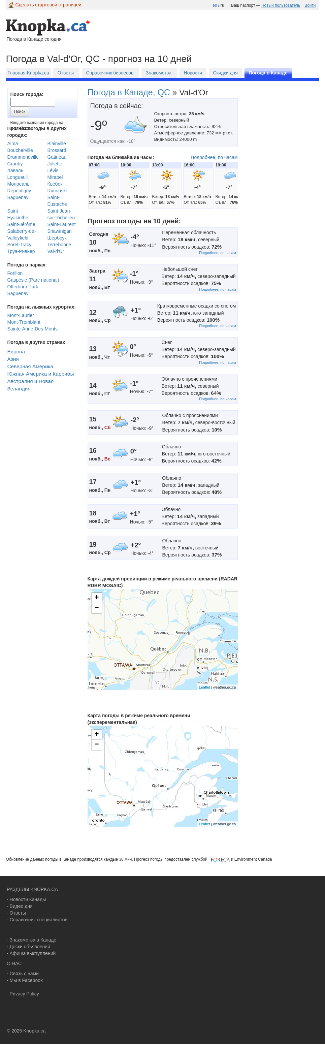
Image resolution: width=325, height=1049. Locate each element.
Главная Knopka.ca (28, 72)
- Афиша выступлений (31, 953)
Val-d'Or (55, 251)
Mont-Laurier (20, 315)
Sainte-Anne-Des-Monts (32, 328)
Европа (16, 351)
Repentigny (19, 190)
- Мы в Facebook (25, 980)
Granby (15, 163)
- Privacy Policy (23, 993)
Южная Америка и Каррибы (40, 374)
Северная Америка (30, 366)
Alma (12, 143)
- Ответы (16, 913)
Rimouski (57, 190)
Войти (310, 5)
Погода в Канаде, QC (129, 92)
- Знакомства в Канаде (31, 940)
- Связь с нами (23, 973)
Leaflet (204, 687)
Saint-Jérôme (21, 224)
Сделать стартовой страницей (48, 4)
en (215, 5)
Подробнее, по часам (214, 157)
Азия (13, 359)
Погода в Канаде (268, 72)
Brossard (56, 150)
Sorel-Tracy (19, 244)
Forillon (15, 273)
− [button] (96, 608)
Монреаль (18, 184)
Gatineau (57, 157)
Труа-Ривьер (21, 251)
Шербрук (57, 238)
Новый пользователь (280, 5)
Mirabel (55, 177)
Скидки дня (225, 72)
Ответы (66, 72)
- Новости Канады (26, 899)
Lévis (53, 170)
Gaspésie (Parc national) (33, 280)
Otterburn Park (22, 286)
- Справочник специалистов (37, 919)
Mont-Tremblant (23, 322)
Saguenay (18, 197)
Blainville (56, 143)
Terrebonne (59, 244)
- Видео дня (20, 906)
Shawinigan (59, 231)
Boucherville (20, 150)
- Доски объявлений (28, 946)
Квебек (55, 184)
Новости (193, 72)
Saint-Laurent (61, 224)
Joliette (54, 163)
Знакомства (158, 72)
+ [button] (96, 598)
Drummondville (23, 157)
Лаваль (15, 170)
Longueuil (17, 177)
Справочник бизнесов (109, 72)
